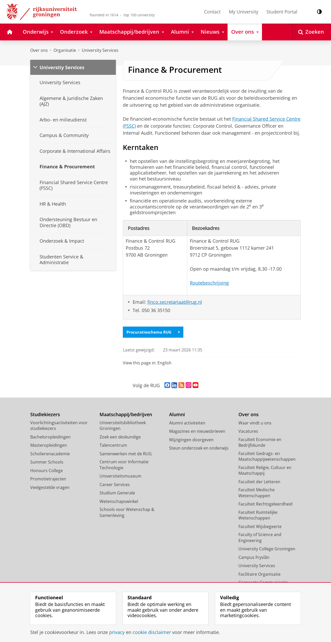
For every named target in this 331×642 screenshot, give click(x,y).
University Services (100, 50)
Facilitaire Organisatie (259, 574)
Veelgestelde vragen (50, 487)
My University (243, 12)
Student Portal (281, 12)
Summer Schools (46, 462)
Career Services (115, 485)
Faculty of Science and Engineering (259, 538)
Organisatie (65, 50)
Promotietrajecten (48, 479)
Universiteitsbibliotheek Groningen (123, 426)
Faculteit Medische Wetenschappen (256, 493)
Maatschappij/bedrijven (126, 415)
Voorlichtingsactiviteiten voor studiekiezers (59, 426)
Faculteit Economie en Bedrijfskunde (259, 443)
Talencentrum (113, 446)
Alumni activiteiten (187, 423)
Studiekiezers (45, 415)
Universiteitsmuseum (120, 476)
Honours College (46, 471)
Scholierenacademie (50, 454)
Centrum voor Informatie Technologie (124, 465)
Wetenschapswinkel (119, 501)
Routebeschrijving (209, 283)
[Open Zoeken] (311, 32)
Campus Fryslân (253, 557)
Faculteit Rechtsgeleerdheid (265, 504)
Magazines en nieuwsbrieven (197, 432)
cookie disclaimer (152, 632)
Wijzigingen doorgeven (191, 440)
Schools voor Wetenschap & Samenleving (127, 513)
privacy (117, 632)
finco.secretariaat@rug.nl (174, 302)
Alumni (177, 415)
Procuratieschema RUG (154, 332)
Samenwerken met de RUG (126, 454)
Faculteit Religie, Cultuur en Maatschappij (264, 471)
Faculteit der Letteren (259, 482)
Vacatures (248, 432)
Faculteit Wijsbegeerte (260, 527)
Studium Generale (117, 493)
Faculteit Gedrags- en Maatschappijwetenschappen (267, 457)
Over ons (39, 50)
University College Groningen (266, 549)
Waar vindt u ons (255, 423)
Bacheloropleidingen (50, 437)
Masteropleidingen (48, 446)
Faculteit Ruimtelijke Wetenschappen (257, 515)
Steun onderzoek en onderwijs (199, 448)
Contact (212, 12)
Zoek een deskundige (120, 437)
